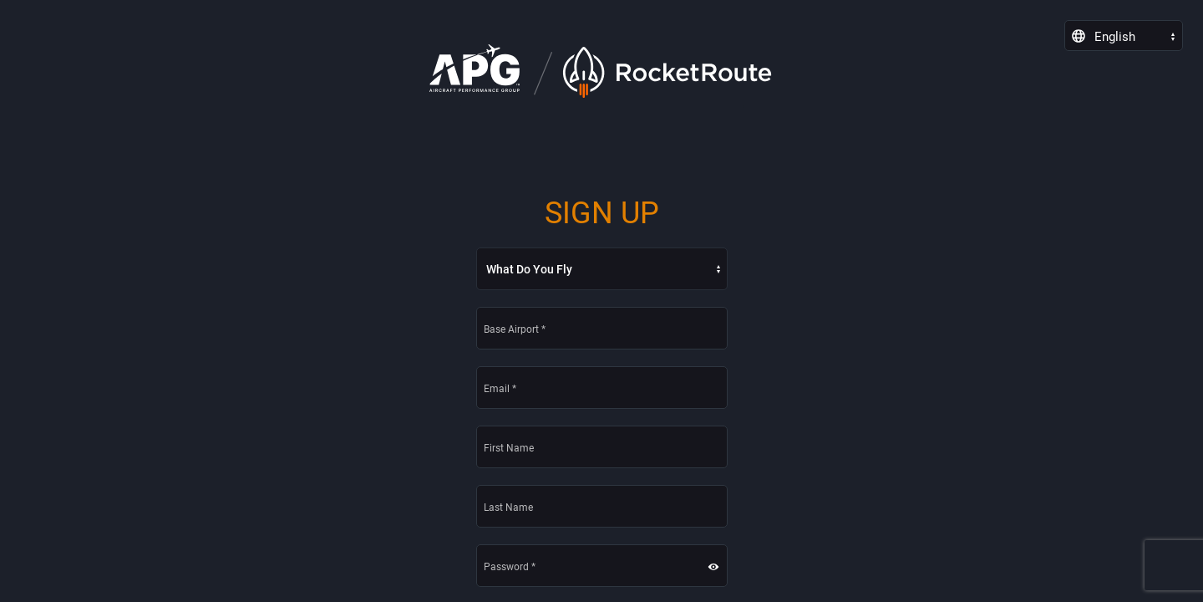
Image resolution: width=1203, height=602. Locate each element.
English (1114, 37)
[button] (725, 566)
